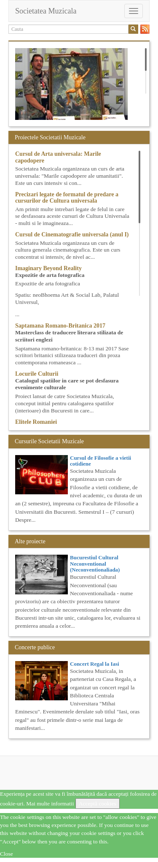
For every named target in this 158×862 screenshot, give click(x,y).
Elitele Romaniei (36, 422)
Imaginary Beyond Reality (48, 268)
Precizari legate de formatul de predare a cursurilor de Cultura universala (66, 197)
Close (6, 854)
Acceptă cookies (97, 803)
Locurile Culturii (36, 374)
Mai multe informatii (50, 803)
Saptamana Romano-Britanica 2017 (60, 326)
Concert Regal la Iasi (94, 664)
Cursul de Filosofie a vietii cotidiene (100, 461)
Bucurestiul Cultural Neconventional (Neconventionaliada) (95, 563)
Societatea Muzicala (45, 11)
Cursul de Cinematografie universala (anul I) (72, 234)
